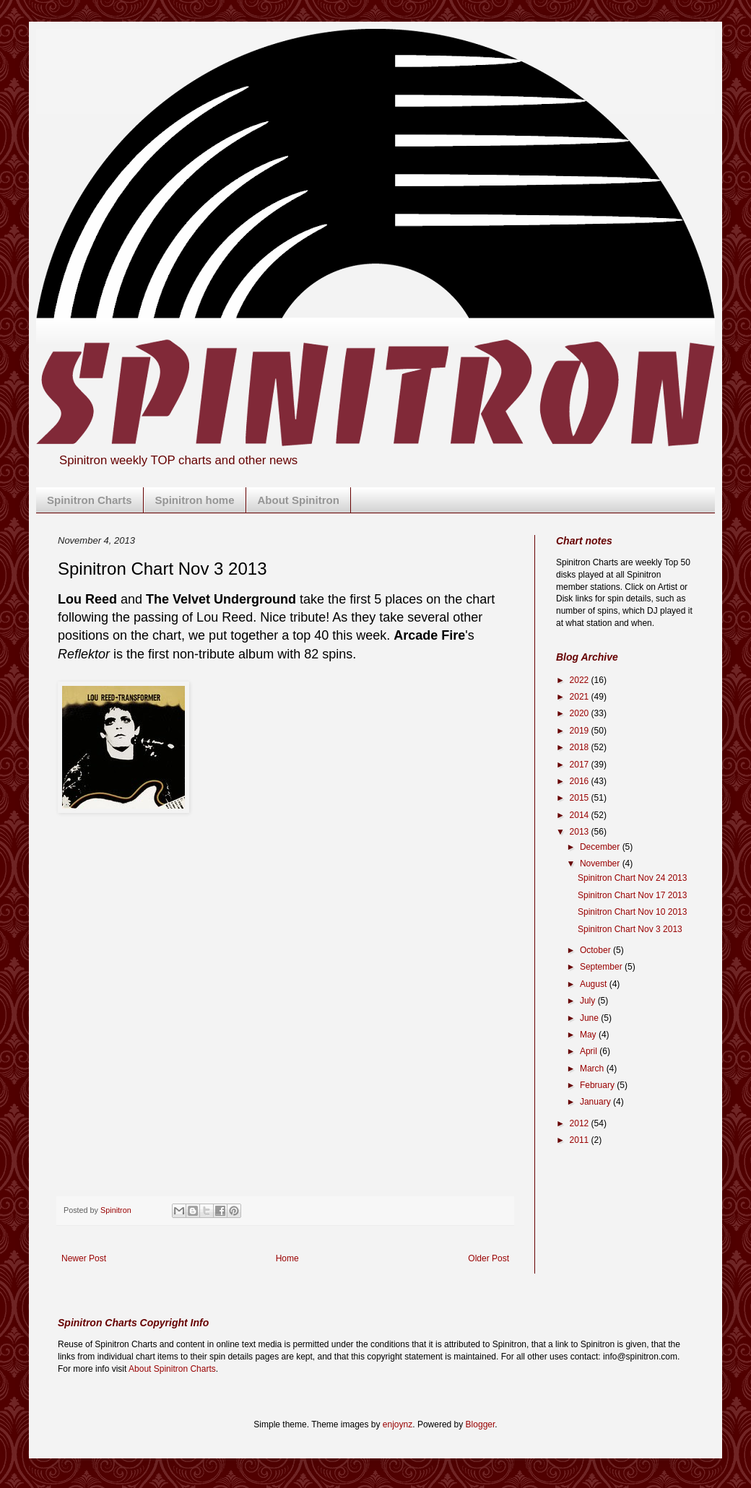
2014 (580, 815)
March (593, 1068)
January (596, 1102)
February (598, 1085)
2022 (580, 680)
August (594, 984)
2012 (580, 1123)
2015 (580, 798)
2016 (580, 781)
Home (287, 1258)
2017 (580, 765)
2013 (580, 832)
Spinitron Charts (89, 500)
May (589, 1035)
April (589, 1051)
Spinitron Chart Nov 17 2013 (632, 895)
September (602, 967)
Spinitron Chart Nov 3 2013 (630, 929)
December (601, 847)
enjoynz (397, 1424)
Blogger (480, 1424)
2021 (580, 697)
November (601, 863)
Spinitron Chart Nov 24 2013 (632, 878)
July (589, 1001)
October (596, 950)
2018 (580, 747)
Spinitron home (195, 500)
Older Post (488, 1258)
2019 (580, 731)
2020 (580, 713)
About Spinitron (298, 500)
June (590, 1018)
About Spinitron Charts (172, 1369)
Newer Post (83, 1258)
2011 (580, 1140)
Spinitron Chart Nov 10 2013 (632, 912)
